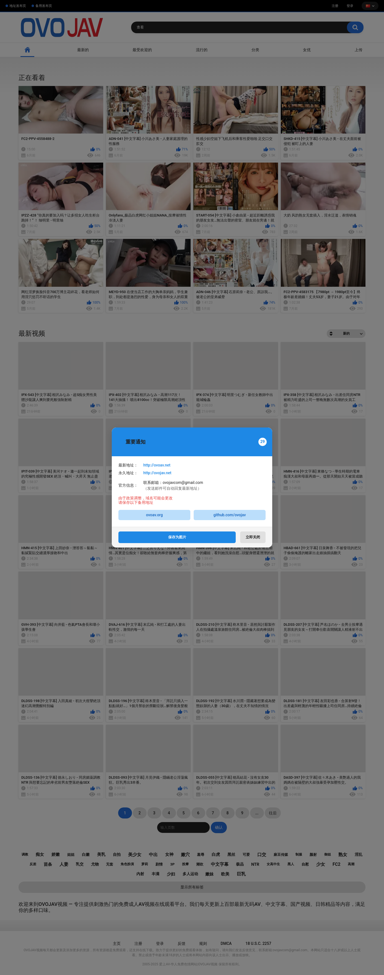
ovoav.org (154, 515)
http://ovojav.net (157, 473)
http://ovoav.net (156, 465)
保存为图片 (177, 537)
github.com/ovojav (230, 515)
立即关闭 (253, 537)
